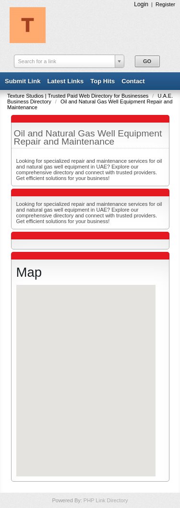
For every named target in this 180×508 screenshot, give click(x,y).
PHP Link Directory (106, 500)
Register (165, 4)
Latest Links (65, 81)
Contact (132, 81)
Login (141, 4)
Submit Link (22, 81)
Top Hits (102, 81)
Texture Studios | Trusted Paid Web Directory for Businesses (78, 96)
